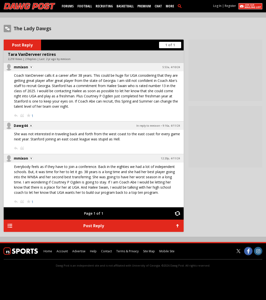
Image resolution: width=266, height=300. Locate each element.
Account (62, 251)
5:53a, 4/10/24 (171, 67)
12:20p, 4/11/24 (170, 158)
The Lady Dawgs (32, 28)
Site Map (149, 251)
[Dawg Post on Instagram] (258, 251)
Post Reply (22, 45)
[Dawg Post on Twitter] (238, 251)
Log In (217, 6)
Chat (158, 6)
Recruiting (104, 6)
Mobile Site (167, 251)
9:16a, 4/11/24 (171, 125)
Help (93, 251)
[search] (181, 5)
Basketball (125, 6)
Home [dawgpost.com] (48, 251)
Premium (144, 6)
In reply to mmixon (148, 125)
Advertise (79, 251)
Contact (106, 251)
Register (230, 6)
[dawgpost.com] (29, 6)
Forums (68, 6)
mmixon (21, 67)
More (170, 6)
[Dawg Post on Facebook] (248, 251)
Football (84, 6)
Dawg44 (21, 125)
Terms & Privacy (127, 251)
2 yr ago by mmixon (58, 59)
